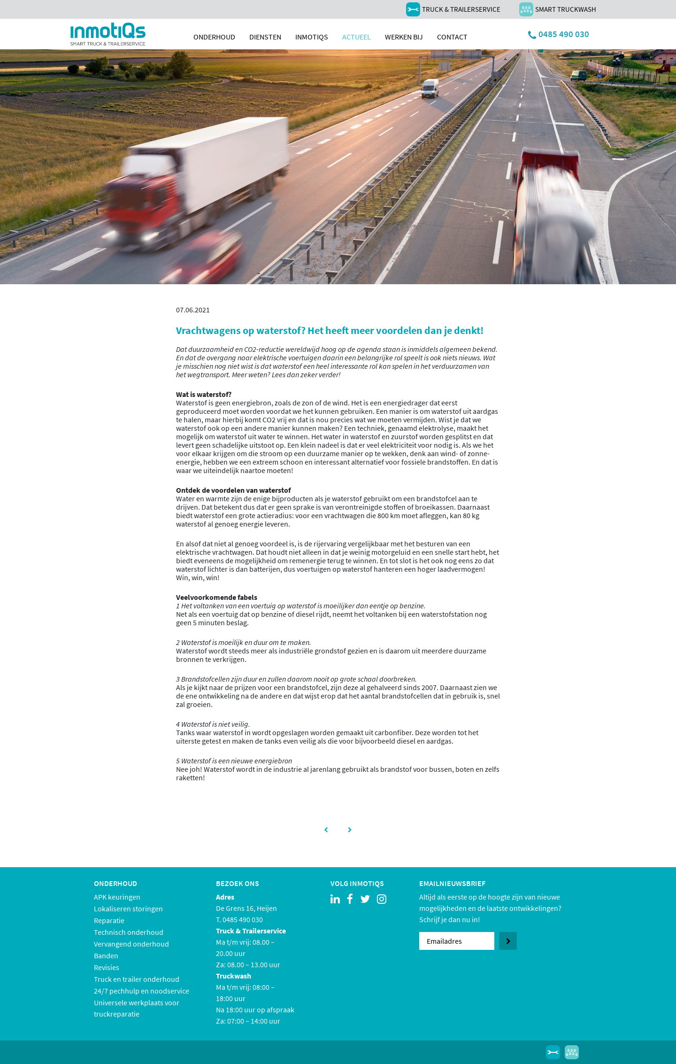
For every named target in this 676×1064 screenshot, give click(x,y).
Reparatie (109, 920)
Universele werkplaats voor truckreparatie (136, 1008)
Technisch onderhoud (128, 932)
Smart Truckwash (557, 9)
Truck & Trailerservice (453, 9)
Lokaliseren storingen (128, 908)
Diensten (265, 36)
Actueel (356, 36)
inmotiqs (311, 36)
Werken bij (404, 36)
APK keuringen (117, 896)
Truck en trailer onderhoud (136, 979)
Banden (106, 955)
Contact (452, 36)
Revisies (106, 967)
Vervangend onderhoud (131, 943)
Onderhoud (214, 36)
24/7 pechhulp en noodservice (141, 990)
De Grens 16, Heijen (246, 908)
